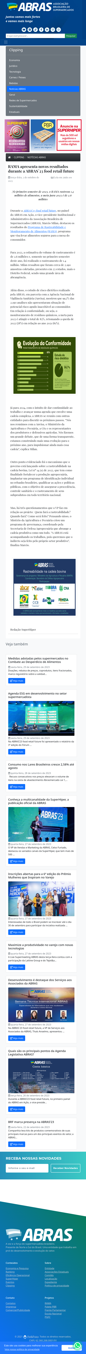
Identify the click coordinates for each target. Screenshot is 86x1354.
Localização (51, 1278)
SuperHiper (12, 1278)
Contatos (11, 1303)
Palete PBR (51, 1306)
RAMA (48, 1303)
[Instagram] (53, 29)
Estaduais (14, 112)
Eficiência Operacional (18, 1275)
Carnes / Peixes (17, 77)
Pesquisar (70, 35)
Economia (14, 60)
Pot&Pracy (30, 1336)
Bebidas (13, 83)
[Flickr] (30, 29)
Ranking (10, 1271)
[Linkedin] (47, 29)
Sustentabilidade (18, 106)
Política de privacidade (57, 1285)
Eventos (10, 1282)
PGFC (48, 1317)
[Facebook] (41, 29)
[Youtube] (24, 29)
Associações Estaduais (57, 1271)
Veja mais (16, 680)
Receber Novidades (65, 1168)
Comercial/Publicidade (18, 1310)
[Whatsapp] (59, 29)
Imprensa (11, 1306)
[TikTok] (35, 29)
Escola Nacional (53, 1313)
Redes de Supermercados (23, 100)
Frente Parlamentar (55, 1310)
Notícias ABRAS (17, 89)
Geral (12, 94)
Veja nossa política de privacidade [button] (22, 1349)
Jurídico (13, 66)
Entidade (49, 1268)
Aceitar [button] (71, 1348)
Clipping (19, 157)
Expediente (51, 1282)
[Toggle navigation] (6, 42)
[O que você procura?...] (35, 36)
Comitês (49, 1275)
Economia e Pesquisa (17, 1268)
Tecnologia (15, 71)
